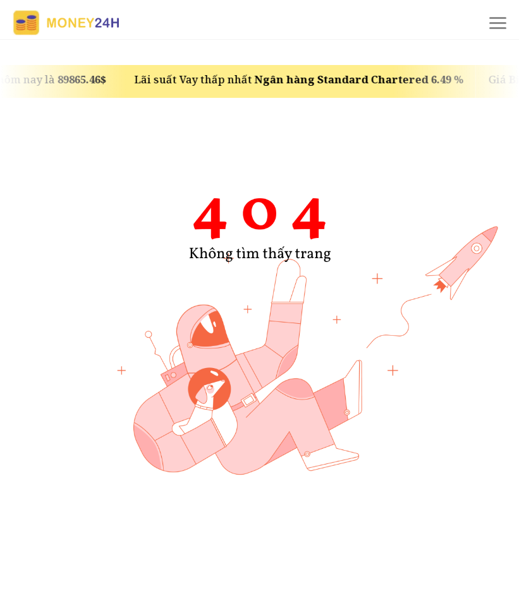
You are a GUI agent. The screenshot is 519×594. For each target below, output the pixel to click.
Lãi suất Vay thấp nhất (302, 79)
